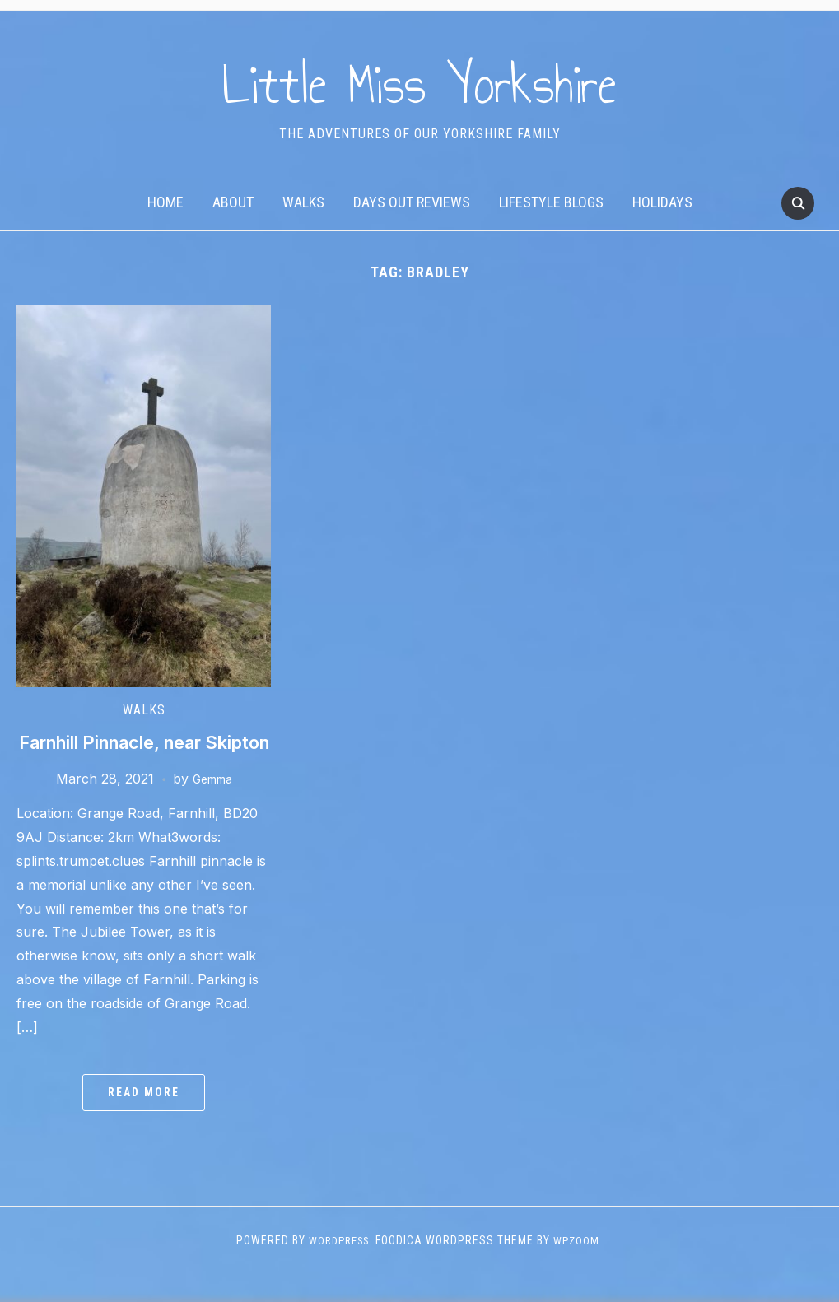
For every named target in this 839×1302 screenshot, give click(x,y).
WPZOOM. (582, 1267)
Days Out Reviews (411, 202)
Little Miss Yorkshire (419, 81)
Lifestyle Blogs (551, 202)
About (233, 202)
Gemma (212, 805)
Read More (143, 1120)
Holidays (662, 202)
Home (165, 202)
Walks (303, 202)
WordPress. (339, 1267)
